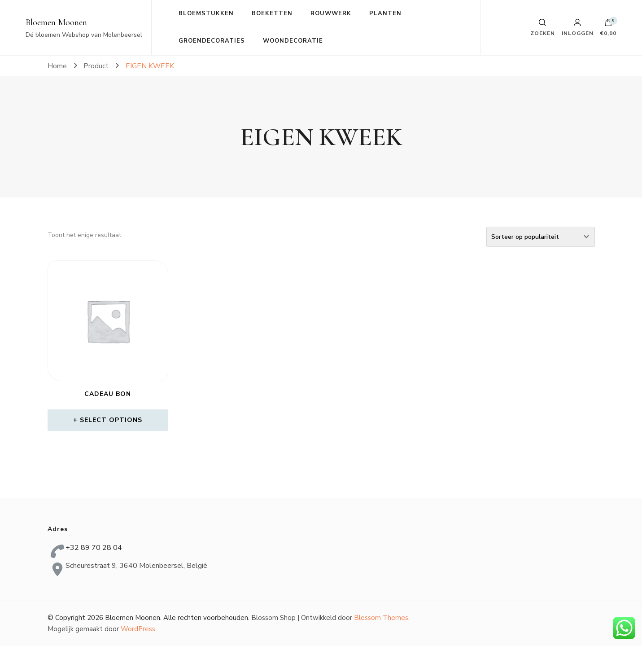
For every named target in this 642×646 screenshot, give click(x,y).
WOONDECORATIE (293, 41)
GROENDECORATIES (212, 41)
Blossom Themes (381, 617)
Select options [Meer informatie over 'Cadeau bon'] (111, 420)
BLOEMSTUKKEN (206, 13)
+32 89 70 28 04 (94, 548)
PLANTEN (385, 13)
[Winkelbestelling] (540, 237)
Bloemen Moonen (56, 22)
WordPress (138, 628)
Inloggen (578, 27)
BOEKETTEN (272, 13)
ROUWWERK (330, 13)
